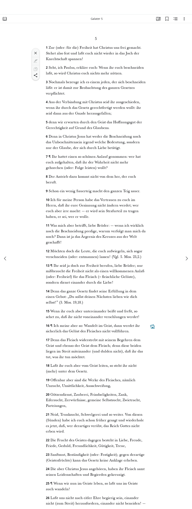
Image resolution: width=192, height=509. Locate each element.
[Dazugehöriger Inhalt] (152, 326)
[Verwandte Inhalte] (175, 18)
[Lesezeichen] (167, 18)
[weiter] (186, 258)
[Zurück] (5, 258)
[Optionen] (184, 18)
